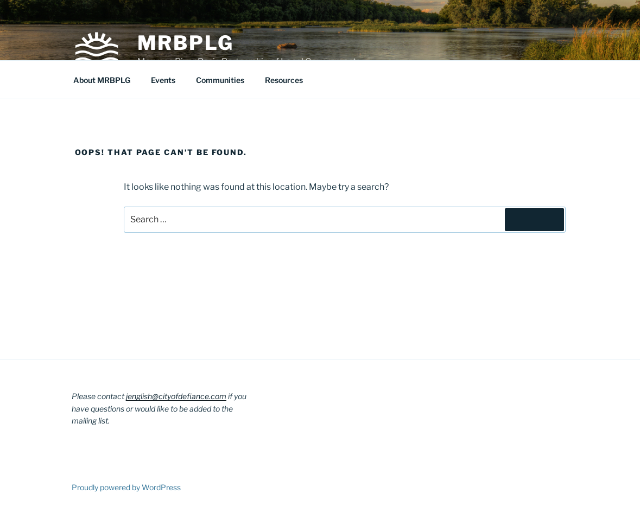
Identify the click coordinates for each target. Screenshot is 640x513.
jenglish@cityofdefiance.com (176, 396)
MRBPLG (185, 43)
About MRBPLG (101, 80)
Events (163, 80)
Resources (284, 80)
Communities (220, 80)
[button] (96, 47)
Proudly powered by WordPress (126, 487)
